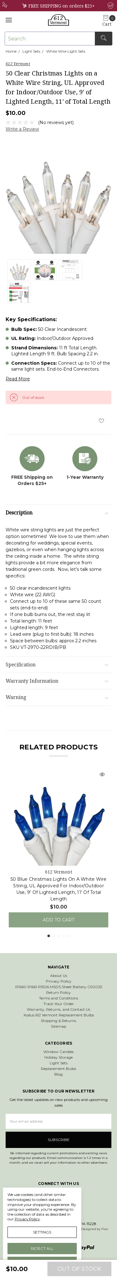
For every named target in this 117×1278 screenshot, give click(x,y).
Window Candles (58, 1051)
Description (57, 512)
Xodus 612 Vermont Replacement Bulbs (58, 1015)
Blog (58, 1074)
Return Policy (58, 992)
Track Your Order (58, 1003)
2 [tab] (53, 936)
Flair (104, 1229)
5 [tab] (68, 936)
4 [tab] (63, 936)
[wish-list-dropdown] (101, 421)
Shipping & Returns (58, 1020)
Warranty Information (57, 681)
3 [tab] (58, 936)
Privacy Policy (58, 981)
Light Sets (58, 1063)
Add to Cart (58, 920)
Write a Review (22, 129)
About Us (58, 975)
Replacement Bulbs (58, 1068)
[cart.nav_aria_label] (108, 21)
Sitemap (58, 1026)
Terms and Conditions (58, 998)
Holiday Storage (58, 1057)
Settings (42, 1232)
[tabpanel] (58, 847)
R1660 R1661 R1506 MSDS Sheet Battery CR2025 (58, 986)
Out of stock (79, 1268)
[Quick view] (102, 775)
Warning (57, 697)
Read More (18, 379)
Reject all (42, 1248)
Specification (57, 664)
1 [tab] (48, 936)
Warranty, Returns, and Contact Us (58, 1009)
